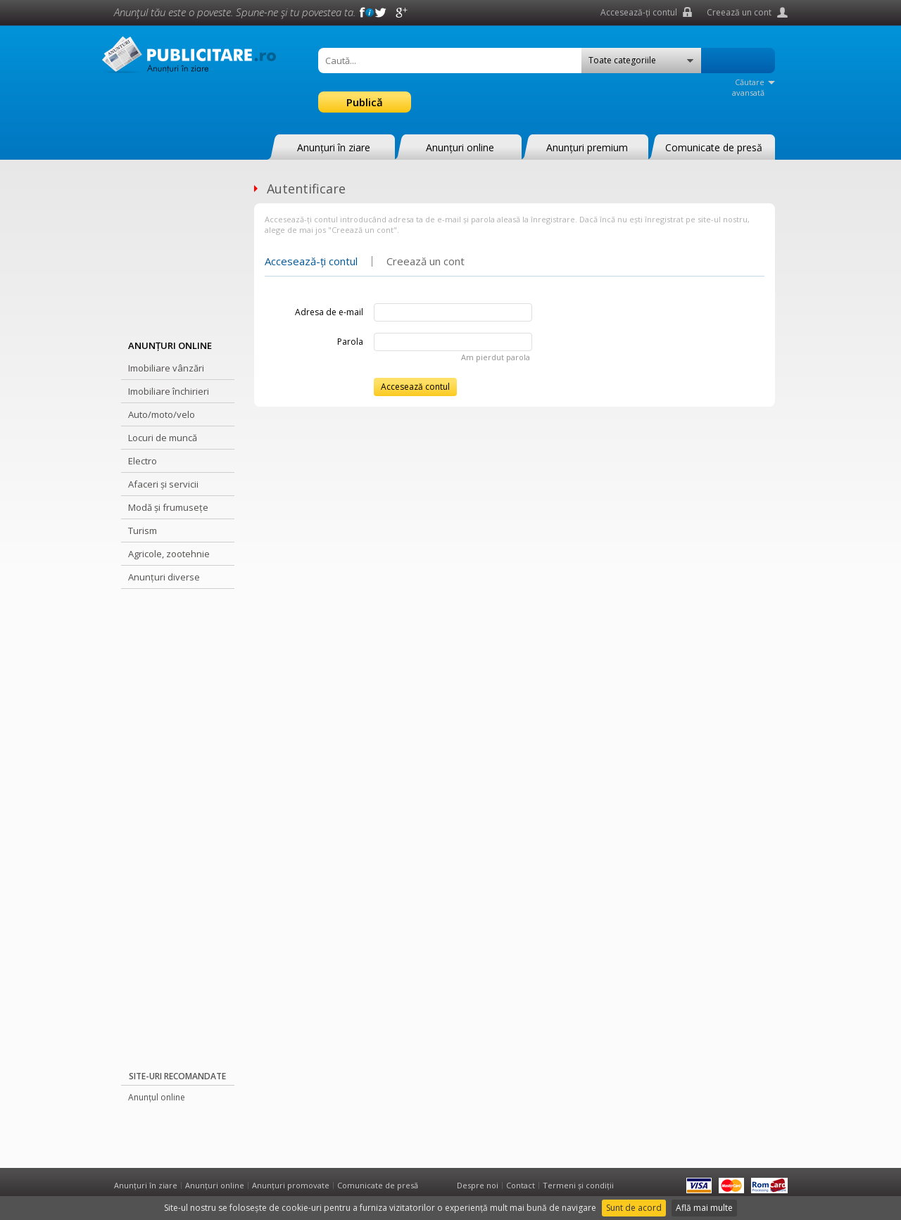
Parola (350, 342)
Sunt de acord (634, 1208)
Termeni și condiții (578, 1185)
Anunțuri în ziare (333, 147)
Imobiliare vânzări (166, 368)
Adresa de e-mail (329, 312)
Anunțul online (156, 1097)
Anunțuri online (460, 147)
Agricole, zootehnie (169, 553)
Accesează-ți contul (638, 12)
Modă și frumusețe (168, 507)
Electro (142, 461)
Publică (364, 102)
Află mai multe (704, 1208)
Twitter (380, 12)
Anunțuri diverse (164, 577)
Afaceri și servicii (163, 484)
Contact (520, 1185)
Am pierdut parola (495, 357)
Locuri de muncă (162, 437)
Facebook (359, 12)
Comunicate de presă (713, 147)
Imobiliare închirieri (168, 391)
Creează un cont (739, 12)
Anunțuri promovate (290, 1185)
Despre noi (477, 1185)
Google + (401, 12)
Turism (142, 530)
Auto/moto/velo (161, 414)
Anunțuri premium (587, 147)
